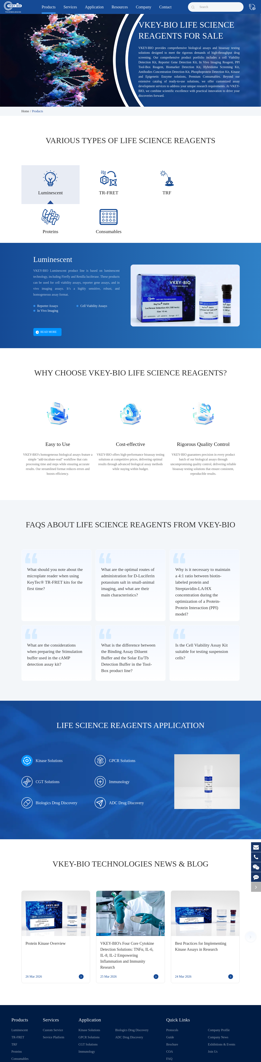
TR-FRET (18, 1003)
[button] (251, 903)
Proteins (17, 1017)
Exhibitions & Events (221, 1010)
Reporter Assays (47, 271)
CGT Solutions (40, 747)
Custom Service (53, 996)
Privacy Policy (161, 1054)
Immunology (112, 747)
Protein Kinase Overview (46, 909)
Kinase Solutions (42, 726)
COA (169, 1017)
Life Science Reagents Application (131, 691)
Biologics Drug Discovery (49, 768)
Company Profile (219, 996)
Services (70, 9)
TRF (14, 1010)
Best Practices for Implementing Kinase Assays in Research (200, 912)
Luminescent (52, 225)
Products (49, 9)
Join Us (213, 1017)
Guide (170, 1003)
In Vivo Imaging (47, 276)
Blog (169, 1031)
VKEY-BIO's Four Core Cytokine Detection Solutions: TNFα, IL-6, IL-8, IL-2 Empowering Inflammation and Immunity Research (127, 921)
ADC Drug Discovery (119, 768)
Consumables (20, 1024)
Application (94, 9)
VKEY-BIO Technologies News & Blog (131, 829)
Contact (165, 9)
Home (25, 111)
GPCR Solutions (115, 726)
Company (143, 9)
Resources (120, 9)
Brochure (172, 1010)
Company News (218, 1003)
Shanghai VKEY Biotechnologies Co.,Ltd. (49, 1054)
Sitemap (144, 1054)
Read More (46, 298)
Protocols (172, 996)
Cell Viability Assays (93, 271)
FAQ (169, 1024)
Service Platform (53, 1003)
